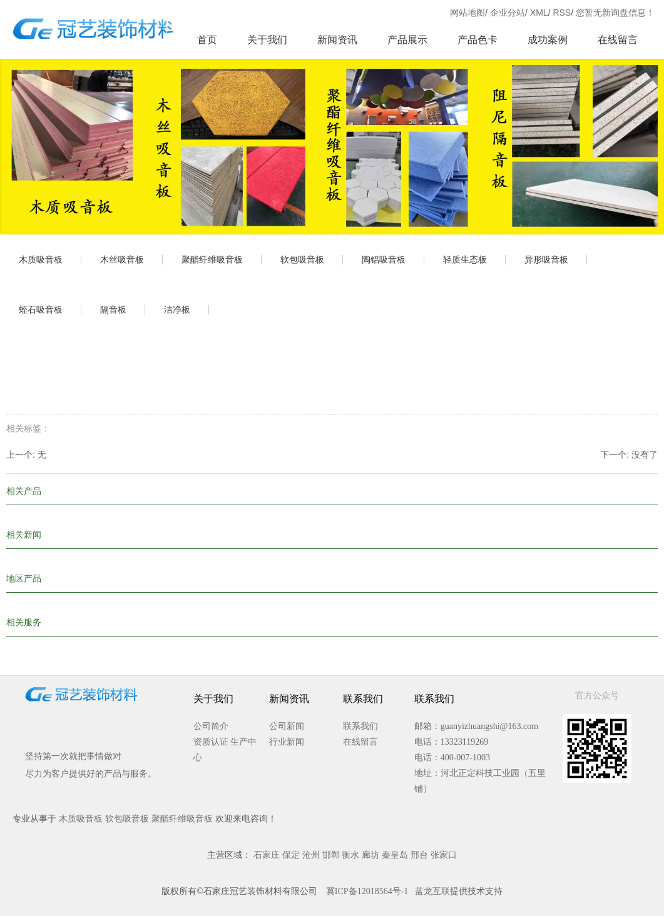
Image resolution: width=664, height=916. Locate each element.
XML (539, 13)
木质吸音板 (41, 259)
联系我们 (360, 726)
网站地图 (467, 13)
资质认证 (210, 742)
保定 (291, 855)
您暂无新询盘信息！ (615, 13)
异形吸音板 (546, 259)
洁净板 (177, 309)
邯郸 (331, 855)
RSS (562, 13)
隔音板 (113, 309)
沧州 (311, 855)
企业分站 (507, 13)
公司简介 (210, 726)
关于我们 (267, 39)
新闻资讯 (337, 39)
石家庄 (266, 855)
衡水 (350, 855)
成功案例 (548, 39)
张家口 (444, 855)
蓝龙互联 (432, 891)
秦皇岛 (395, 855)
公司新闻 (286, 726)
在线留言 (618, 39)
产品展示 (407, 39)
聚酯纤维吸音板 (212, 259)
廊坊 (370, 855)
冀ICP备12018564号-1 (367, 891)
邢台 (419, 855)
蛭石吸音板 (41, 309)
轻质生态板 (465, 259)
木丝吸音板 (122, 259)
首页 (207, 39)
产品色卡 (477, 39)
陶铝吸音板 (384, 259)
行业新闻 (286, 742)
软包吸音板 (302, 259)
